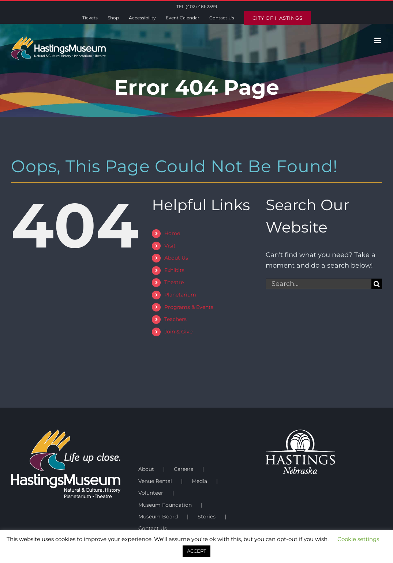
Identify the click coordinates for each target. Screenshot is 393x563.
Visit (170, 245)
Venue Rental (155, 481)
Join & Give (178, 331)
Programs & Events (188, 307)
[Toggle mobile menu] (378, 40)
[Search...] (318, 284)
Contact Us (152, 528)
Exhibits (174, 270)
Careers (183, 469)
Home (172, 233)
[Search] (376, 284)
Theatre (174, 282)
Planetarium (180, 294)
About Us (176, 257)
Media (199, 481)
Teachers (175, 319)
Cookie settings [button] (358, 539)
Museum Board (158, 516)
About (146, 469)
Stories (207, 516)
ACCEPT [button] (196, 551)
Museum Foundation (165, 505)
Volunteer (150, 493)
